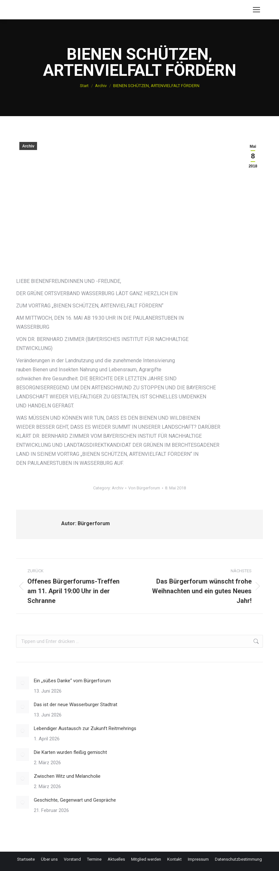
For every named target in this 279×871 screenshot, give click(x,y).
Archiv (28, 146)
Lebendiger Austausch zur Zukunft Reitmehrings (85, 728)
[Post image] (22, 682)
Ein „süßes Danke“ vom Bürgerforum (72, 681)
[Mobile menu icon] (256, 9)
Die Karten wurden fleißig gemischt (70, 752)
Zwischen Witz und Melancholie (67, 776)
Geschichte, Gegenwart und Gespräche (75, 800)
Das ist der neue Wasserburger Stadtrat (75, 704)
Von (144, 488)
